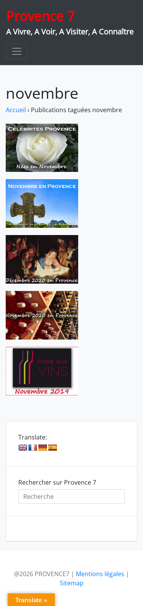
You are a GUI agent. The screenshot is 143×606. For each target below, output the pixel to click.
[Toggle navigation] (16, 51)
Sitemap (72, 583)
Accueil (16, 110)
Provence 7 (40, 16)
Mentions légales (100, 574)
